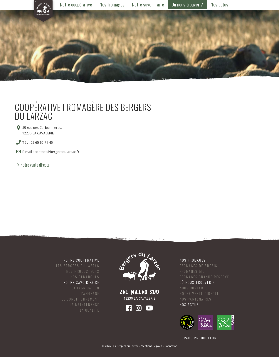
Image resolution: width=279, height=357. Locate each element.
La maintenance (84, 304)
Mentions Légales (151, 346)
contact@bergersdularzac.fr (57, 151)
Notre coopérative (76, 4)
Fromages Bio (192, 271)
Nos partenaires (195, 299)
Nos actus (219, 4)
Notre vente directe (35, 164)
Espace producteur (198, 338)
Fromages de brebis (198, 265)
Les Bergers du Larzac (77, 265)
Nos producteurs (82, 271)
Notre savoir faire (148, 4)
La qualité (89, 310)
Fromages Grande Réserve (204, 276)
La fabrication (85, 288)
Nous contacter (195, 288)
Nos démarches (84, 276)
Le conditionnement (80, 299)
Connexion (170, 346)
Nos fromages (112, 4)
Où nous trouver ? (187, 4)
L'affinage (90, 293)
